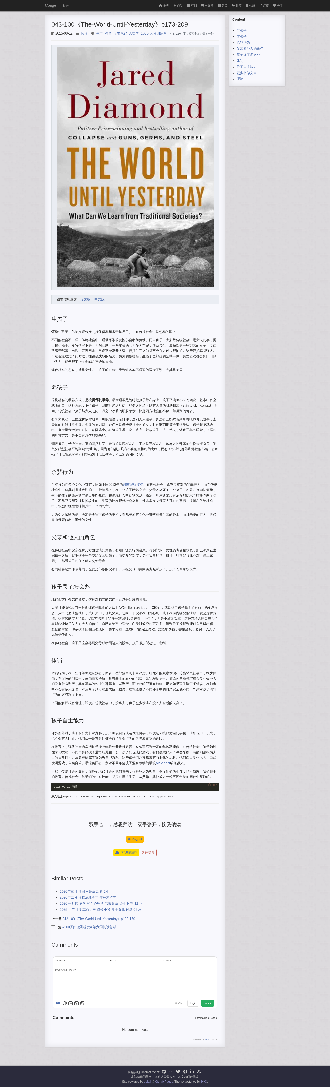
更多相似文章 (247, 73)
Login (193, 1003)
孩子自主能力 (247, 67)
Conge (50, 5)
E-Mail (113, 960)
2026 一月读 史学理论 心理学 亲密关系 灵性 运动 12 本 (101, 903)
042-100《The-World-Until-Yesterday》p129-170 (98, 919)
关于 (278, 5)
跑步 (178, 5)
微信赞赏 (148, 853)
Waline (208, 1040)
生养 (99, 33)
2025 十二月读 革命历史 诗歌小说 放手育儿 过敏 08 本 (101, 909)
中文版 (99, 299)
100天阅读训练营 (154, 33)
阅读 (84, 33)
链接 (264, 5)
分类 (223, 5)
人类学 (134, 33)
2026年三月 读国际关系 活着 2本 (84, 891)
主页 (164, 5)
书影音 (207, 5)
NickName (61, 960)
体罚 (240, 61)
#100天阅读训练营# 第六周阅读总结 (89, 927)
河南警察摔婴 (133, 484)
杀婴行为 (243, 42)
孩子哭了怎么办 (248, 54)
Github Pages (164, 1081)
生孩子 (242, 30)
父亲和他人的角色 (250, 48)
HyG (204, 1081)
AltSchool (163, 763)
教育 (108, 33)
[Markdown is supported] (58, 1003)
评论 (240, 79)
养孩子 (242, 36)
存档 (192, 5)
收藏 (250, 5)
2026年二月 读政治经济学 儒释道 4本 (88, 897)
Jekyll (148, 1081)
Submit (208, 1003)
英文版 (85, 299)
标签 (237, 5)
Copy (215, 785)
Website (167, 960)
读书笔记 (120, 33)
